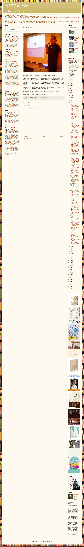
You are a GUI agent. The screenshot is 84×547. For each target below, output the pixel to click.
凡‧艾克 (10, 149)
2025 (70, 83)
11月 (71, 97)
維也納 (48, 17)
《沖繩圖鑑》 (72, 177)
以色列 (6, 16)
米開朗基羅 (9, 22)
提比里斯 (11, 81)
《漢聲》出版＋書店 (74, 132)
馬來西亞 (14, 104)
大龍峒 (8, 120)
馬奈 (27, 22)
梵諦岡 (13, 100)
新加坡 (15, 79)
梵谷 (35, 22)
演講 (35, 98)
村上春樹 (16, 144)
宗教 (52, 21)
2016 (70, 260)
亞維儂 (7, 79)
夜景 (12, 41)
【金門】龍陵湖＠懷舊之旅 (76, 31)
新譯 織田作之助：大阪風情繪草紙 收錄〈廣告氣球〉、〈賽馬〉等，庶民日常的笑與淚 (74, 186)
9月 (71, 100)
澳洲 (17, 104)
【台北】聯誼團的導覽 (74, 129)
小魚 (16, 129)
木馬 (18, 130)
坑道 (30, 21)
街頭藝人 (44, 21)
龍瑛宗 (54, 22)
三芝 (9, 122)
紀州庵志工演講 (73, 183)
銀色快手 (15, 153)
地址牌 (10, 40)
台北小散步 (12, 56)
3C (17, 40)
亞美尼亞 (25, 16)
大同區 (12, 19)
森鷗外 (16, 150)
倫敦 (41, 17)
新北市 (13, 61)
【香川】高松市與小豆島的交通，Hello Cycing (74, 228)
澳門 (7, 73)
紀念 (18, 38)
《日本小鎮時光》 (73, 140)
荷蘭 (11, 103)
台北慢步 (18, 15)
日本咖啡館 (19, 21)
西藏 (15, 101)
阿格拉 (7, 75)
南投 (12, 120)
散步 (6, 51)
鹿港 (15, 121)
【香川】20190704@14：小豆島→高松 (74, 232)
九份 (26, 19)
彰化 (8, 121)
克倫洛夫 (6, 77)
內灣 (12, 122)
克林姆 (16, 143)
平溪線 (19, 19)
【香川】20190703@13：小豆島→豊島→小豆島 (74, 235)
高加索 (21, 16)
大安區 (16, 19)
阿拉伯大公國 (15, 103)
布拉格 (51, 17)
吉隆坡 (12, 83)
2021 (70, 90)
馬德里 (66, 17)
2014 (70, 264)
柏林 (54, 17)
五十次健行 (7, 41)
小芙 (9, 136)
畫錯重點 (6, 46)
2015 (70, 262)
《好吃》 (72, 123)
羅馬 (30, 17)
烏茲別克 (12, 106)
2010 (70, 270)
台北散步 (23, 21)
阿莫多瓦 (9, 138)
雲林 (14, 72)
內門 (7, 122)
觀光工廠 (68, 21)
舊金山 (13, 82)
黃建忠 (6, 141)
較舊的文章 (62, 136)
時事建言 (9, 53)
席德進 (8, 154)
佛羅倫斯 (37, 17)
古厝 (34, 21)
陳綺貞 (6, 147)
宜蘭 (6, 115)
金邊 (17, 76)
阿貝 (12, 131)
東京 (11, 17)
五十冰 (7, 44)
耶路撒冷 (15, 75)
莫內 (29, 22)
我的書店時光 (7, 56)
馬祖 (33, 19)
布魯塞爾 (11, 79)
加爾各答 (6, 83)
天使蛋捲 (15, 132)
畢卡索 (43, 22)
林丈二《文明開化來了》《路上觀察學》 (74, 176)
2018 (70, 257)
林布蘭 (17, 148)
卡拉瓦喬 (17, 22)
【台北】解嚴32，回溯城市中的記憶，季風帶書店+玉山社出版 (74, 150)
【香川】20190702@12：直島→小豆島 (74, 239)
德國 (16, 94)
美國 (18, 92)
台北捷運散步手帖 (15, 55)
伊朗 (18, 16)
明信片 (55, 21)
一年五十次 (10, 45)
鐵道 (26, 21)
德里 (15, 73)
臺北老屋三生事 (13, 15)
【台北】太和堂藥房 (74, 130)
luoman (43, 541)
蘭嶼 (14, 122)
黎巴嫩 (15, 16)
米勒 (24, 22)
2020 (70, 92)
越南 (5, 105)
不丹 (31, 16)
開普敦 (14, 84)
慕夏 (37, 22)
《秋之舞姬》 (72, 200)
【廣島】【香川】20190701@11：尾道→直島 (74, 243)
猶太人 (14, 141)
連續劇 (64, 21)
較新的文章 (25, 136)
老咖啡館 (11, 21)
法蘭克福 (62, 17)
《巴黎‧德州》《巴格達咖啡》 (74, 165)
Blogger (50, 541)
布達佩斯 (11, 77)
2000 (70, 288)
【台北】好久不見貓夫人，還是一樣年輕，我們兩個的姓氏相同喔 (74, 207)
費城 (18, 73)
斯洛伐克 (34, 16)
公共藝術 (49, 21)
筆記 (14, 40)
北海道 (42, 16)
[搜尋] (13, 29)
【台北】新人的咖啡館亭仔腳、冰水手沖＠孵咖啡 (74, 117)
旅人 (47, 21)
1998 (70, 289)
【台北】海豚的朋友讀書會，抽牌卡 (74, 156)
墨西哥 (15, 105)
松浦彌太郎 (12, 150)
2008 (70, 274)
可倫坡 (8, 85)
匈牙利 (6, 104)
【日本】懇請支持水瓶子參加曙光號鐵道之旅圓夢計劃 (76, 38)
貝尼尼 (12, 147)
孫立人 (10, 144)
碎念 (8, 38)
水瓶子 (27, 98)
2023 (70, 87)
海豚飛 (6, 130)
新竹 (9, 115)
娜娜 (15, 137)
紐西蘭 (12, 107)
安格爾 (18, 149)
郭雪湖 (47, 22)
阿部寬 (13, 135)
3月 (71, 251)
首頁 (44, 136)
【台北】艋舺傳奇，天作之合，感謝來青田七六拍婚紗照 (74, 126)
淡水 (7, 117)
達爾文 (15, 142)
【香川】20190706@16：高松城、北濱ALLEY (74, 218)
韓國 (12, 101)
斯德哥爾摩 (16, 81)
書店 (40, 21)
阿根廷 (8, 106)
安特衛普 (15, 83)
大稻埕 (9, 19)
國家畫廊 (44, 17)
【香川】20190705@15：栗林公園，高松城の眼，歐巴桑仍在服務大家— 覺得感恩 (74, 223)
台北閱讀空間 (23, 15)
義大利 (13, 93)
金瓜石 (23, 19)
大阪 (7, 70)
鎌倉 (15, 69)
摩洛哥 (38, 16)
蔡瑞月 (13, 136)
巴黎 (28, 17)
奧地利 (8, 97)
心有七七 (14, 127)
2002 (70, 284)
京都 (13, 17)
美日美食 (10, 46)
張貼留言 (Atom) (29, 138)
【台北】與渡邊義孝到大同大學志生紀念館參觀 (74, 146)
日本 (13, 92)
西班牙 (18, 95)
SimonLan (17, 138)
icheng (12, 143)
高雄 (15, 116)
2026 (70, 81)
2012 (70, 267)
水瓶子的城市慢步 (16, 5)
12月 (71, 95)
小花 (7, 140)
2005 (70, 279)
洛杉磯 (6, 82)
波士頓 (6, 69)
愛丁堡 (15, 85)
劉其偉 (14, 149)
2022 (70, 88)
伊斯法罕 (17, 82)
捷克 (12, 94)
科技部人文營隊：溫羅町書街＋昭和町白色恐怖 (74, 191)
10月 (71, 98)
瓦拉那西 (11, 73)
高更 (32, 22)
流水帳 (7, 36)
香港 (16, 70)
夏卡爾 (40, 22)
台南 (28, 19)
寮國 (17, 100)
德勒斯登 (57, 17)
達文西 (16, 147)
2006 (70, 277)
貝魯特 (9, 78)
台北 (6, 19)
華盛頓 (10, 84)
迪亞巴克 (14, 76)
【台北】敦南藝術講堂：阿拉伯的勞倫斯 (74, 106)
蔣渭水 (6, 132)
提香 (13, 144)
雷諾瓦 (6, 149)
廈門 (15, 77)
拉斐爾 (14, 22)
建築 (14, 36)
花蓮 (15, 117)
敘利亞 (12, 16)
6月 (71, 246)
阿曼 (9, 16)
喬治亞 (10, 104)
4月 (71, 249)
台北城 (13, 115)
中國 (8, 94)
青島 (16, 84)
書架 (13, 38)
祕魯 (45, 16)
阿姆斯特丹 (17, 78)
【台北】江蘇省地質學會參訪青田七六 (74, 114)
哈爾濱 (12, 85)
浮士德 (8, 153)
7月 (71, 104)
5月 (71, 248)
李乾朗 (7, 150)
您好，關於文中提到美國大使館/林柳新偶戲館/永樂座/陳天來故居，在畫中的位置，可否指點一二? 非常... (74, 67)
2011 (70, 269)
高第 (13, 138)
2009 (70, 272)
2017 (70, 258)
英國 (18, 93)
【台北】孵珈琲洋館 (74, 170)
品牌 (41, 21)
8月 (71, 102)
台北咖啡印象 (7, 55)
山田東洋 (9, 148)
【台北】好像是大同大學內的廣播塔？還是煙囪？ (74, 121)
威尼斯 (33, 17)
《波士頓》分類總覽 (73, 27)
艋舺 (16, 119)
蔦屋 (16, 44)
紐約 (76, 17)
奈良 (16, 17)
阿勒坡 (13, 78)
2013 (70, 265)
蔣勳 (11, 154)
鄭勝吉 (17, 140)
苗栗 (15, 120)
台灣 (33, 98)
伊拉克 (9, 107)
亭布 (8, 81)
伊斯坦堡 (24, 17)
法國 (8, 93)
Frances (8, 137)
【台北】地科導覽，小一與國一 (74, 203)
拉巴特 (18, 85)
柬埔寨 (10, 95)
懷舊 (36, 21)
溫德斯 (10, 141)
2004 (70, 281)
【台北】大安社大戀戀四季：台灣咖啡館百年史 (74, 168)
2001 (70, 286)
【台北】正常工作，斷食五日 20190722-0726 (74, 137)
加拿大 (9, 105)
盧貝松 (18, 141)
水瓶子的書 (7, 15)
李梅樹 (13, 148)
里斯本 (73, 17)
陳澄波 (50, 22)
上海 (8, 17)
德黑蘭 (10, 76)
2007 (70, 276)
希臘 (9, 98)
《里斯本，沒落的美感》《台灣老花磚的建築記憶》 (74, 180)
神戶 (18, 17)
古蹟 (29, 98)
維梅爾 (10, 142)
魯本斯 (21, 22)
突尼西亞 (16, 106)
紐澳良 (10, 82)
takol (9, 147)
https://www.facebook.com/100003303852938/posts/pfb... (74, 73)
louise (12, 137)
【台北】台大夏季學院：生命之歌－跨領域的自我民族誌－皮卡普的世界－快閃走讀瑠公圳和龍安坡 (74, 160)
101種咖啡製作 (15, 45)
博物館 (71, 21)
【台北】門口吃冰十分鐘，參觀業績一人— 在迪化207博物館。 (74, 143)
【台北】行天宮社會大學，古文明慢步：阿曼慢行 (74, 198)
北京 (6, 17)
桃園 (11, 116)
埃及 (12, 105)
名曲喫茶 (15, 21)
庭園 (28, 21)
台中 (14, 64)
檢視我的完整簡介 (71, 534)
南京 (9, 83)
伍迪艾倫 (61, 21)
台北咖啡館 (7, 21)
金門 (31, 19)
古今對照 (12, 44)
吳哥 (21, 17)
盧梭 (11, 153)
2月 (71, 253)
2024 (70, 85)
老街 (32, 21)
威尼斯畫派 (75, 21)
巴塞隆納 (69, 17)
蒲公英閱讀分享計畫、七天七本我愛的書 (74, 154)
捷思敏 (13, 134)
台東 (30, 19)
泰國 (9, 101)
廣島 (7, 67)
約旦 (11, 75)
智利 (47, 16)
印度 (29, 16)
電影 (58, 21)
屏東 (9, 119)
